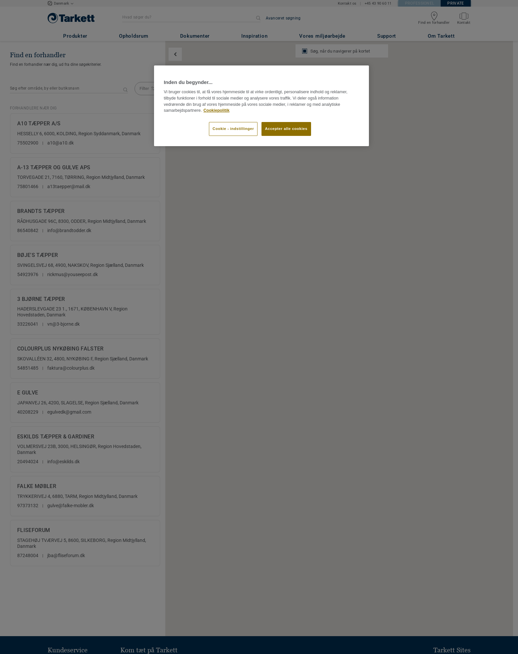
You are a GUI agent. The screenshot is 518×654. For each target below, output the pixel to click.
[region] (261, 105)
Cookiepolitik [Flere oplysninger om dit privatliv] (216, 110)
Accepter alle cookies (286, 129)
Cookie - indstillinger (233, 129)
